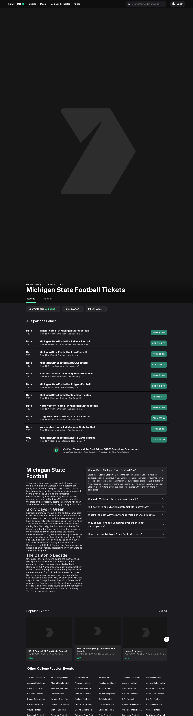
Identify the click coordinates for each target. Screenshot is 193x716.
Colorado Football (106, 710)
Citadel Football (34, 710)
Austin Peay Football (155, 688)
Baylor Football (57, 694)
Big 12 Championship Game (109, 694)
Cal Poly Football (153, 699)
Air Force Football (82, 677)
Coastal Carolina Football (85, 710)
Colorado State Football (132, 710)
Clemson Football (58, 710)
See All (163, 610)
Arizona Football (129, 683)
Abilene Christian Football (38, 677)
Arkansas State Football (85, 688)
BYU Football (128, 699)
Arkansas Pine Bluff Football (62, 688)
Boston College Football (38, 699)
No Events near (43, 309)
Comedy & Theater (60, 4)
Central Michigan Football (85, 704)
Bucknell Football (82, 699)
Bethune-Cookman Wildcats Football (85, 694)
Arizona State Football (156, 683)
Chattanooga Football (131, 704)
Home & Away (73, 309)
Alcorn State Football (60, 683)
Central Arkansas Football (62, 704)
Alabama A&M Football (132, 677)
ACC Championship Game (62, 677)
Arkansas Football (35, 688)
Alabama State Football (37, 683)
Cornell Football (153, 710)
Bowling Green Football (61, 699)
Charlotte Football (106, 704)
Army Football (105, 688)
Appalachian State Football (109, 683)
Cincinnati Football (154, 704)
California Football (35, 704)
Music (43, 4)
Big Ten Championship (132, 694)
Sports (32, 4)
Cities (77, 4)
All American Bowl (82, 683)
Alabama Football (153, 677)
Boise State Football (155, 694)
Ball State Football (35, 694)
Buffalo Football (105, 699)
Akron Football (105, 677)
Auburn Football (129, 688)
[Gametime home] (17, 4)
